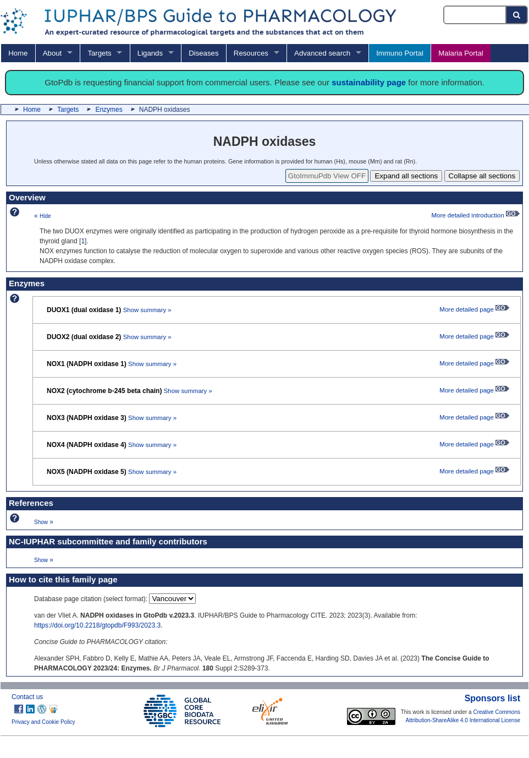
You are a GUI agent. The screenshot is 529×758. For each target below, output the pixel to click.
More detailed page (474, 309)
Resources (251, 53)
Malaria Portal (460, 53)
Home (17, 53)
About (52, 53)
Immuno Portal (399, 53)
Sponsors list (492, 698)
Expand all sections (406, 176)
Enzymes (108, 109)
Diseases (203, 53)
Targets (99, 53)
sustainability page (369, 82)
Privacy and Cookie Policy (43, 722)
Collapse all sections (482, 176)
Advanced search (322, 53)
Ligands (150, 53)
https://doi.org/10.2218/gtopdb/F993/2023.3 (97, 625)
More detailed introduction (475, 215)
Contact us (27, 697)
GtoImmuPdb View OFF (327, 176)
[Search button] (517, 15)
